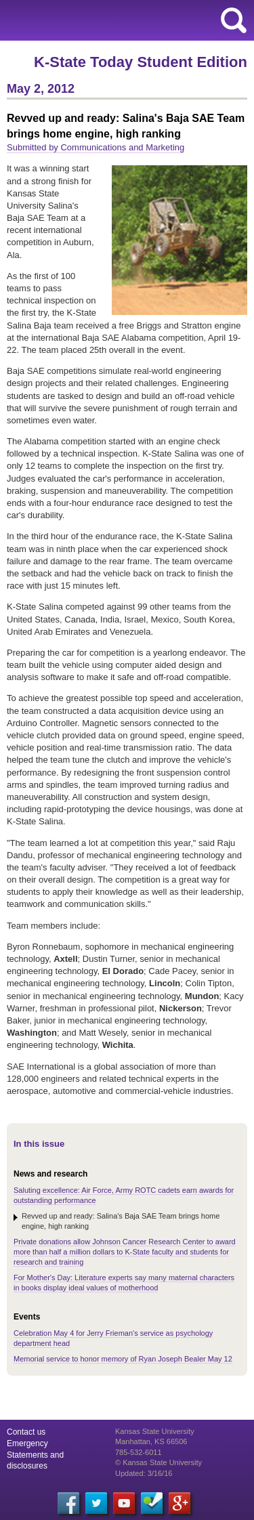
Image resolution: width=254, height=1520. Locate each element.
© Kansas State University (158, 1462)
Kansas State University (123, 20)
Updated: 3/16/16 (143, 1473)
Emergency (27, 1443)
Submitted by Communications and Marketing (95, 147)
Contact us (26, 1432)
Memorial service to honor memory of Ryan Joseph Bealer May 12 (123, 1359)
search (233, 20)
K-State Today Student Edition (140, 62)
